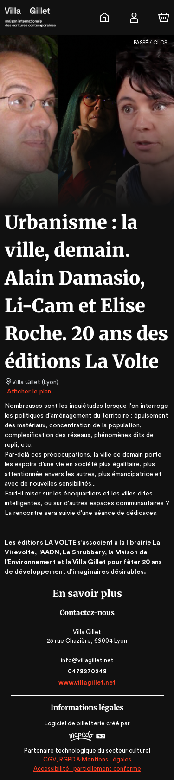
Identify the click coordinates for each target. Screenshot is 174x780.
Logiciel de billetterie (75, 723)
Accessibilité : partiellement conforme (87, 768)
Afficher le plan (28, 391)
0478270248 (86, 671)
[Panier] (163, 17)
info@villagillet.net (87, 660)
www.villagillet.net (87, 682)
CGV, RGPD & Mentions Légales (87, 759)
